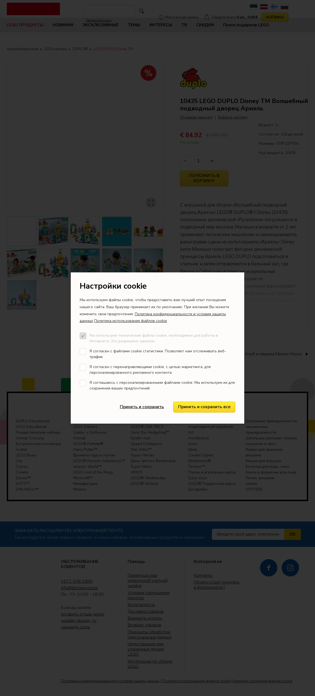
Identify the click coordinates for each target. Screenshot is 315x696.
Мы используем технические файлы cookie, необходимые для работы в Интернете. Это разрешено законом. (153, 338)
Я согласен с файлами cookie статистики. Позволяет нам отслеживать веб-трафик (157, 354)
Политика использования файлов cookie (130, 320)
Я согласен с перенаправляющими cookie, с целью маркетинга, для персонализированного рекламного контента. (150, 369)
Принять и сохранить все (204, 407)
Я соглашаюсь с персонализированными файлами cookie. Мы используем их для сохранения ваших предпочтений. (162, 385)
